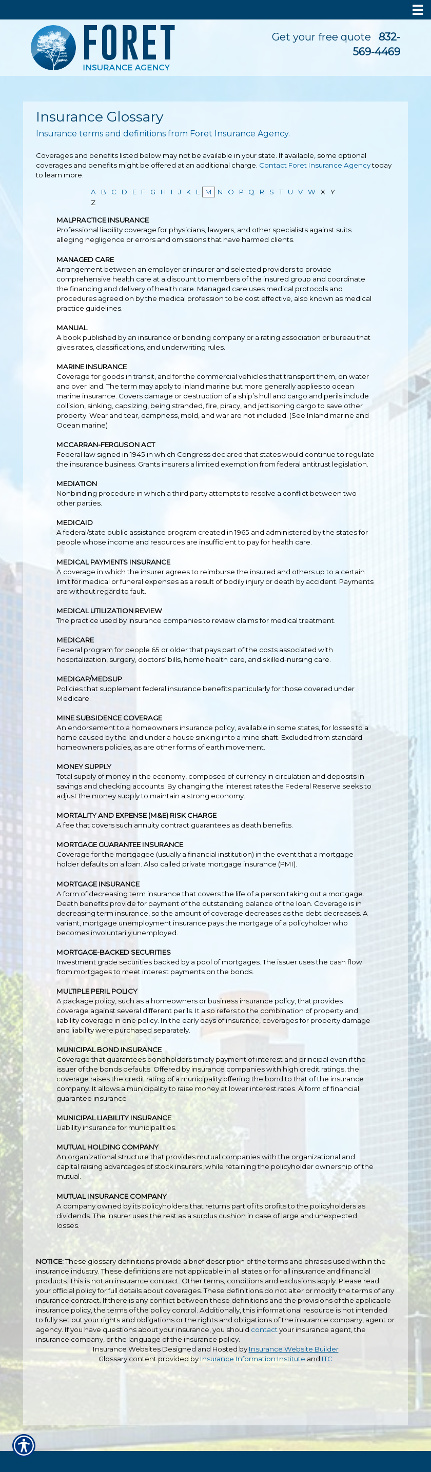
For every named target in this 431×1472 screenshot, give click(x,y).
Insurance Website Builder (294, 1349)
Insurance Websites (127, 1349)
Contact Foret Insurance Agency (314, 165)
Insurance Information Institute (252, 1359)
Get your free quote (321, 37)
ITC (327, 1359)
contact (264, 1329)
